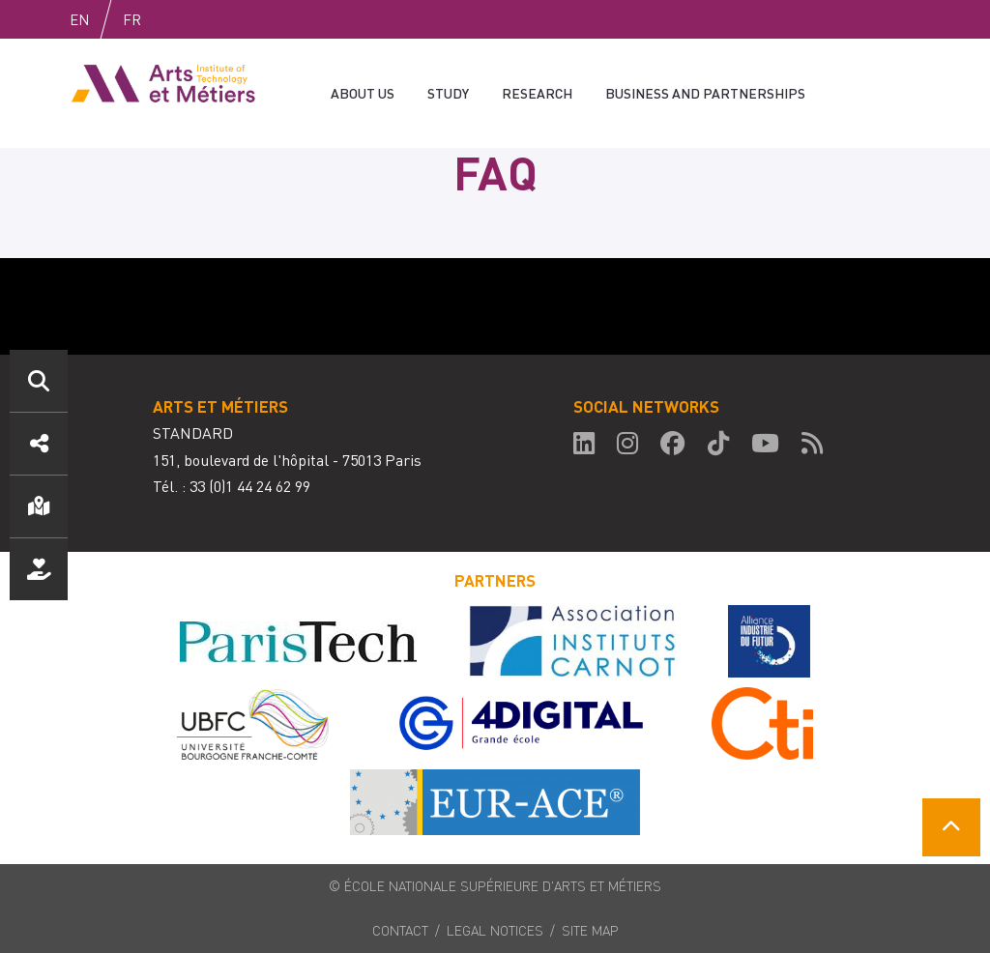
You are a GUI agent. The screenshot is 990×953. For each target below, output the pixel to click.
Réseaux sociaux (39, 444)
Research (537, 92)
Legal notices (495, 930)
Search (39, 381)
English (100, 19)
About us (362, 92)
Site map (590, 930)
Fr (172, 19)
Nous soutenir (39, 569)
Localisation (39, 506)
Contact (400, 930)
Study (448, 92)
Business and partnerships (705, 92)
